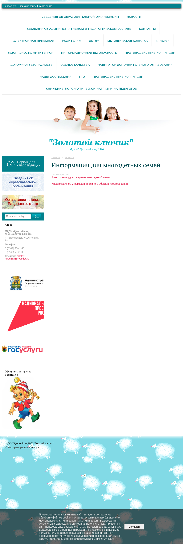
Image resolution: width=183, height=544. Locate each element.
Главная (55, 157)
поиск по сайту (27, 6)
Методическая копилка (127, 40)
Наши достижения (55, 76)
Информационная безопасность (89, 52)
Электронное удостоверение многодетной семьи (81, 177)
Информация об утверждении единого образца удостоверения (89, 183)
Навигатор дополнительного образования (135, 64)
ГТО (82, 76)
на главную (10, 6)
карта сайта (45, 6)
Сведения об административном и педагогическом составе (79, 28)
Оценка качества (75, 64)
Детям (94, 40)
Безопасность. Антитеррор (30, 52)
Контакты (147, 28)
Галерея (162, 40)
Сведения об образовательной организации (80, 16)
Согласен (134, 526)
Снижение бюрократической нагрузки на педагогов (91, 88)
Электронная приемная (33, 40)
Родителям (71, 40)
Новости (134, 16)
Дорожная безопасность (31, 64)
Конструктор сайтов (19, 447)
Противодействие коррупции (150, 52)
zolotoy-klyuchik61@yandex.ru (17, 257)
